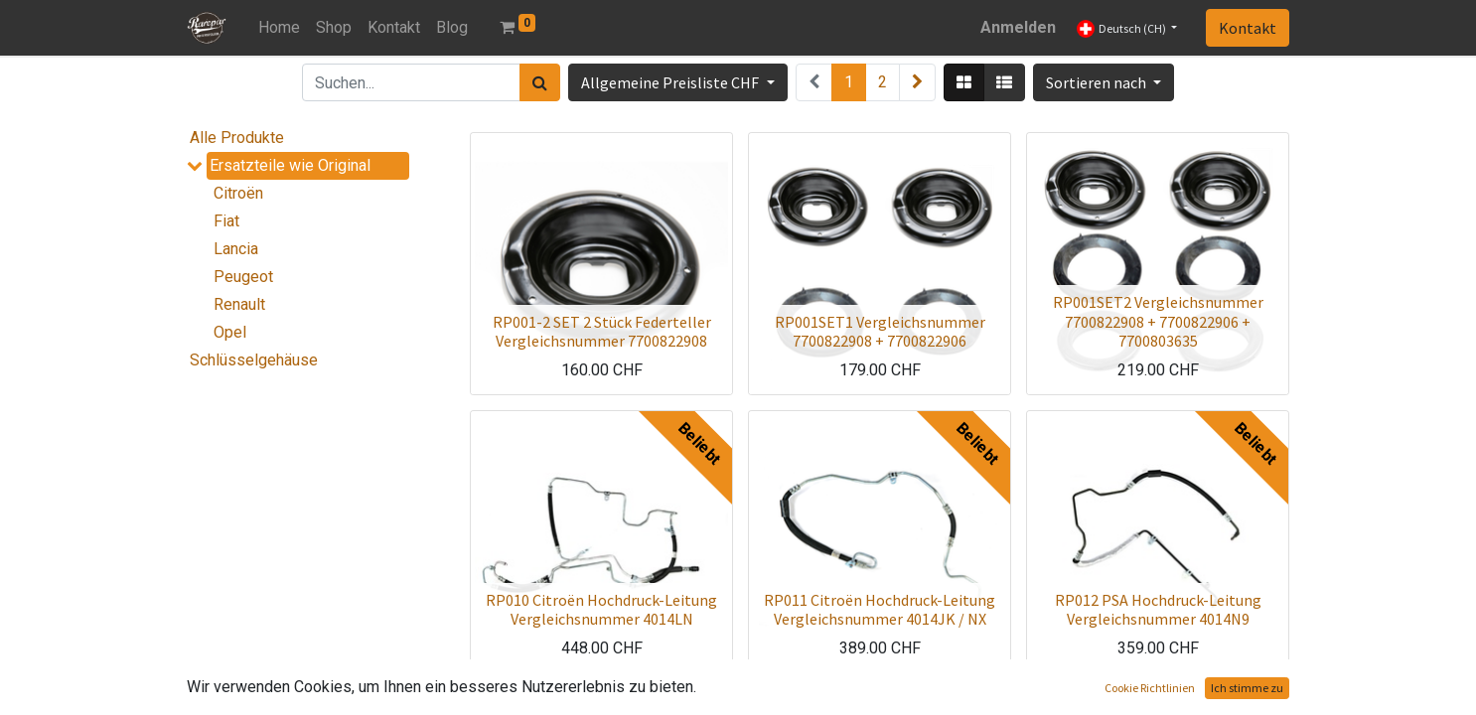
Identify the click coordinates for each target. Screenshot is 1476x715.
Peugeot (243, 276)
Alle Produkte (237, 137)
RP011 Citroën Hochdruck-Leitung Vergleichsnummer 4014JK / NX (879, 609)
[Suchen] (539, 82)
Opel (230, 332)
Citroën (238, 193)
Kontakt (1247, 28)
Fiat (226, 221)
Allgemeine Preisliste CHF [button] (671, 82)
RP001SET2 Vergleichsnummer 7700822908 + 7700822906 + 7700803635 (1158, 321)
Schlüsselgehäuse (254, 360)
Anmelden (1018, 27)
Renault (239, 304)
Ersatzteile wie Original (290, 165)
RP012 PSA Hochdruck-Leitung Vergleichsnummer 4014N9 (1158, 609)
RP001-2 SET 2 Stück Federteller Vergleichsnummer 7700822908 (602, 331)
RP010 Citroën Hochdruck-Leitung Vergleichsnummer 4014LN (601, 609)
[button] (1103, 82)
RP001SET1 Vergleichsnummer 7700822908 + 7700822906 (880, 331)
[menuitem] (279, 28)
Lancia (236, 248)
